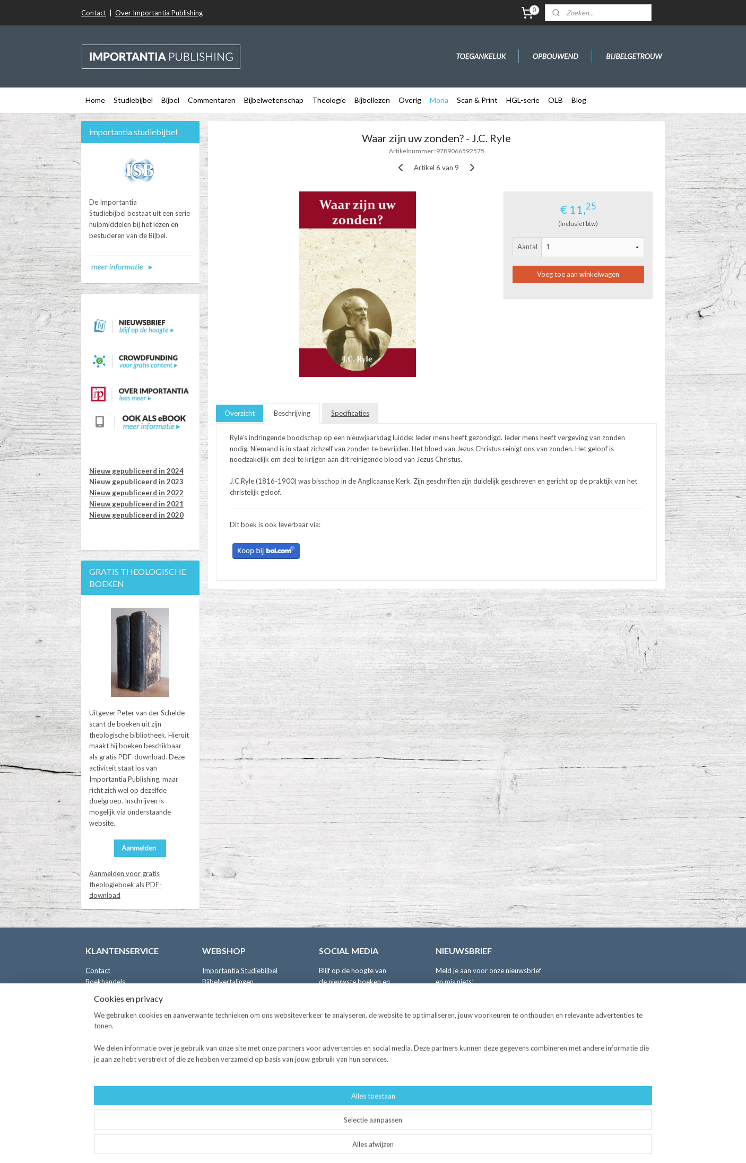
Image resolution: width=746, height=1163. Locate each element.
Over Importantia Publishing (159, 12)
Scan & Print (477, 99)
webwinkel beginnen (403, 1143)
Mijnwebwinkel (489, 1143)
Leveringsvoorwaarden (121, 1014)
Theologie (329, 99)
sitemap (348, 1143)
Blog (578, 99)
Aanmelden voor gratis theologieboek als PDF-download (125, 884)
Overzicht (239, 413)
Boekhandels (105, 981)
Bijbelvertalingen (228, 981)
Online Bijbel (221, 1069)
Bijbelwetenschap (273, 99)
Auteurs (97, 993)
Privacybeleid (106, 1037)
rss (366, 1143)
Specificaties (350, 413)
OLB (555, 99)
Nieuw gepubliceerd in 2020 (136, 515)
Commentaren (212, 99)
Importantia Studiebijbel (239, 970)
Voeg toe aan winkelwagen (578, 274)
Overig (409, 99)
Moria (439, 99)
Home (95, 99)
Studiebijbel (133, 99)
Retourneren (104, 1025)
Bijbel (170, 99)
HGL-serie (523, 99)
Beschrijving (292, 413)
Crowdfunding (224, 1092)
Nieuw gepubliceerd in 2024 (136, 471)
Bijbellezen (372, 99)
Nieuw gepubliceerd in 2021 (136, 504)
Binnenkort (219, 1081)
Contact (93, 12)
